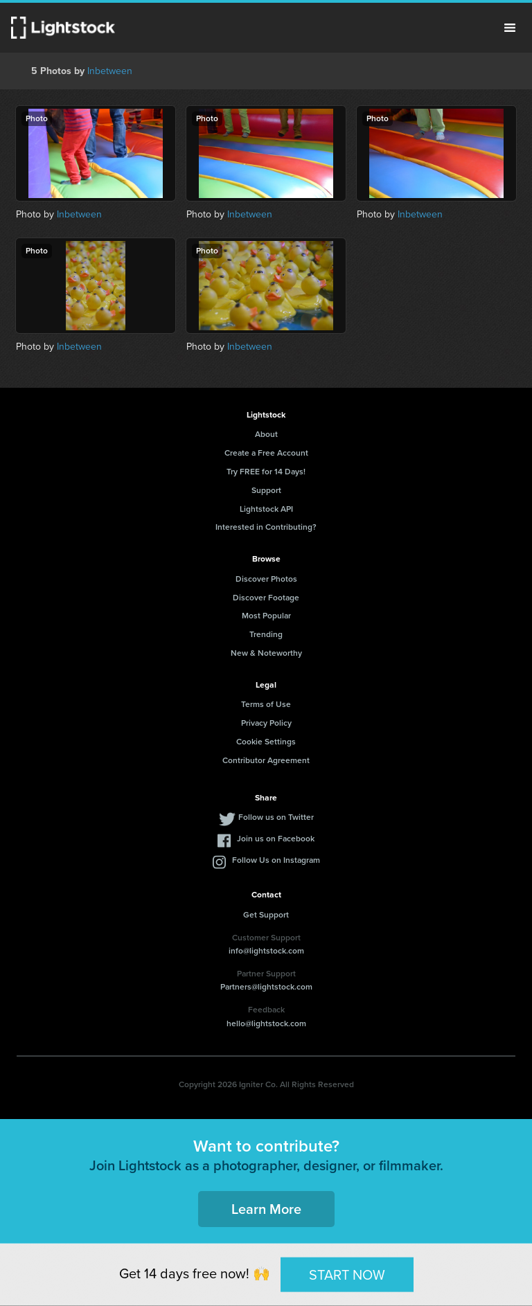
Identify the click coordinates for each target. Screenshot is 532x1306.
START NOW (347, 1274)
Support (266, 490)
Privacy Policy (266, 723)
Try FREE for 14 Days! (266, 471)
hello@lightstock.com (266, 1023)
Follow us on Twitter (276, 817)
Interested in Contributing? (266, 527)
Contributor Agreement (266, 760)
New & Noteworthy (266, 653)
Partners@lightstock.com (266, 987)
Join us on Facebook (275, 838)
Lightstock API (266, 509)
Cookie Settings (266, 741)
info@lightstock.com (266, 951)
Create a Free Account (266, 453)
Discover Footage (266, 597)
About (266, 434)
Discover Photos (266, 579)
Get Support (266, 915)
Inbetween (109, 71)
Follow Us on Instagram (276, 860)
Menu (510, 28)
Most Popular (266, 615)
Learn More (266, 1209)
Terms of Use (266, 704)
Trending (266, 634)
